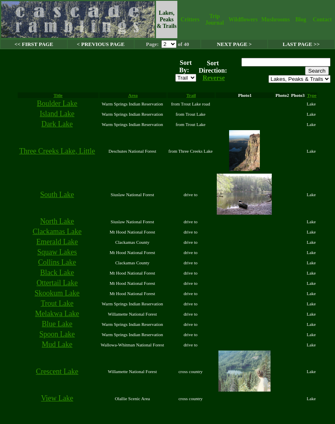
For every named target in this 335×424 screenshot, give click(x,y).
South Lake (57, 194)
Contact (322, 19)
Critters (190, 19)
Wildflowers (243, 19)
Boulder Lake (57, 103)
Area (133, 95)
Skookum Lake (57, 293)
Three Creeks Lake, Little (57, 151)
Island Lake (57, 114)
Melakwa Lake (57, 313)
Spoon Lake (57, 334)
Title (57, 95)
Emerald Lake (57, 242)
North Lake (57, 221)
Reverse (213, 77)
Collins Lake (57, 262)
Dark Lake (57, 124)
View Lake (57, 398)
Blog (300, 19)
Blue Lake (57, 324)
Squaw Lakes (57, 252)
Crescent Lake (57, 371)
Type (312, 95)
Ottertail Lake (57, 283)
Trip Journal (214, 19)
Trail (191, 95)
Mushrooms (275, 19)
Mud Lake (57, 344)
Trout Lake (57, 303)
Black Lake (57, 272)
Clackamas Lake (56, 231)
